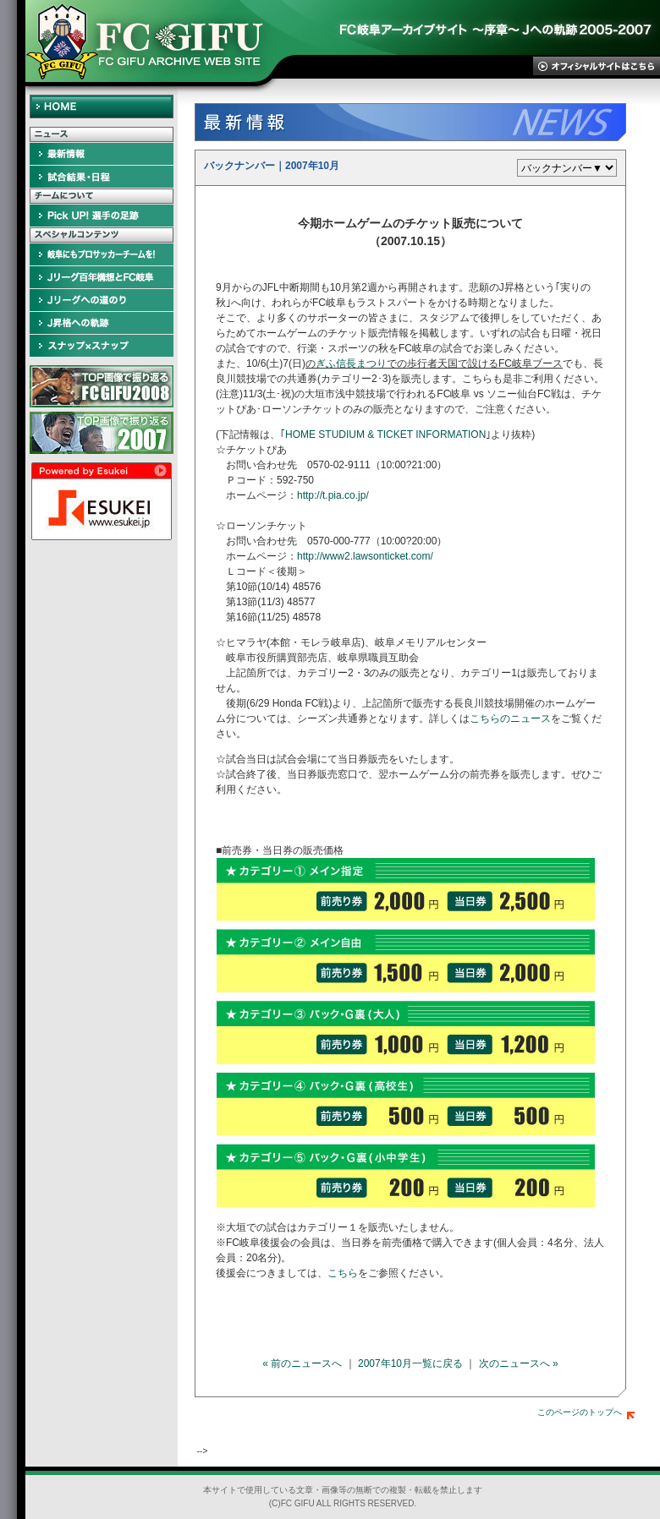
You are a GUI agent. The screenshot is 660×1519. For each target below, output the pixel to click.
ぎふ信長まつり (351, 363)
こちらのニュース (510, 718)
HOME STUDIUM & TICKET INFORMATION (385, 434)
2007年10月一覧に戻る (410, 1363)
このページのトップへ (586, 1412)
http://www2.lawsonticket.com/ (365, 556)
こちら (342, 1273)
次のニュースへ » (518, 1363)
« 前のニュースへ (302, 1363)
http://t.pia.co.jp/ (333, 495)
